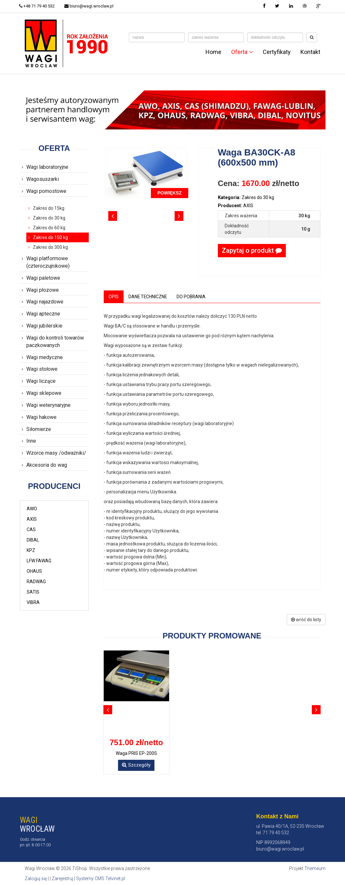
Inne (31, 441)
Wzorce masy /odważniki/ (56, 453)
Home (213, 52)
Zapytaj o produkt (252, 250)
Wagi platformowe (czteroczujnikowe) (48, 262)
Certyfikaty (277, 52)
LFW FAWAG (39, 560)
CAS (31, 529)
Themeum (314, 868)
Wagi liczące (41, 381)
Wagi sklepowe (43, 393)
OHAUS (34, 571)
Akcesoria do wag (46, 465)
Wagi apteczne (43, 314)
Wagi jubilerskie (44, 326)
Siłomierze (38, 429)
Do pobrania (192, 296)
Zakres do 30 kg (49, 218)
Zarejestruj (63, 878)
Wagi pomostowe (46, 191)
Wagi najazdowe (44, 302)
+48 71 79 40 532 (37, 6)
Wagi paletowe (43, 278)
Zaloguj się (36, 878)
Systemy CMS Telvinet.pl (101, 878)
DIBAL (33, 540)
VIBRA (33, 602)
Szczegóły (136, 765)
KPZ (31, 550)
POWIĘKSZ (169, 192)
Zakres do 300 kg (50, 247)
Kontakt (310, 52)
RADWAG (36, 581)
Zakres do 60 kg (49, 227)
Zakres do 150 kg (50, 237)
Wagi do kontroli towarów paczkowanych (55, 341)
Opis (114, 296)
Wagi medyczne (44, 357)
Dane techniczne (148, 296)
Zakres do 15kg (48, 208)
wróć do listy (306, 620)
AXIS (32, 519)
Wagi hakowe (41, 417)
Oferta (242, 52)
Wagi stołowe (42, 369)
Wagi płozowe (42, 290)
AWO (32, 508)
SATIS (33, 592)
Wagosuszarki (42, 179)
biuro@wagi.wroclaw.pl (90, 6)
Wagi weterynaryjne (48, 405)
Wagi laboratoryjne (47, 167)
